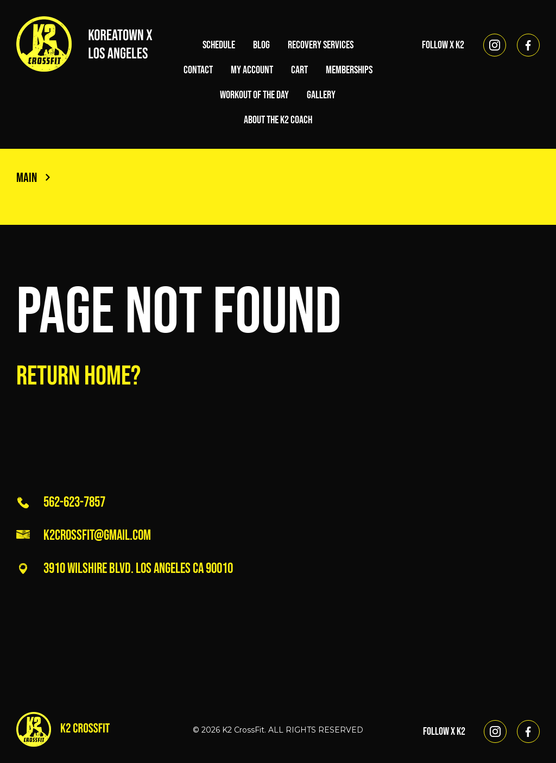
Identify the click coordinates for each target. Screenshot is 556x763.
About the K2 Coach (278, 120)
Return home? (78, 376)
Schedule (219, 45)
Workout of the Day (254, 95)
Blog (261, 45)
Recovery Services (320, 45)
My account (252, 70)
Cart (299, 70)
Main (33, 178)
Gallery (321, 95)
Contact (198, 70)
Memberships (349, 70)
